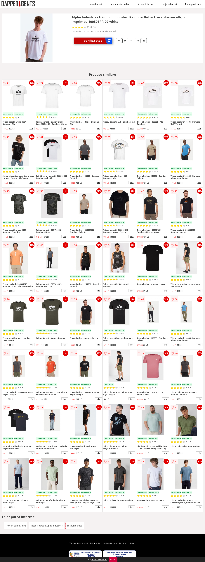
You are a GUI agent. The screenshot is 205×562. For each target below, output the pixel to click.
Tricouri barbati (74, 525)
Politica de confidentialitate (103, 543)
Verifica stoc (98, 41)
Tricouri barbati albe (16, 525)
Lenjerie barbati (170, 4)
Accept (113, 559)
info (31, 128)
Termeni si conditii (79, 543)
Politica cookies (126, 543)
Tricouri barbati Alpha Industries (46, 525)
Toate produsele (193, 4)
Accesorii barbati (146, 4)
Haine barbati (95, 4)
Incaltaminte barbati (120, 4)
